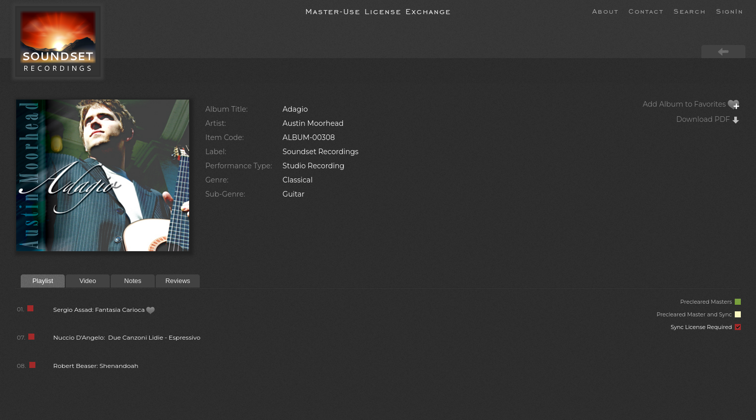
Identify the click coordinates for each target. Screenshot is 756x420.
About (605, 11)
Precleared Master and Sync (698, 314)
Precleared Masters (710, 302)
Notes (133, 281)
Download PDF (708, 119)
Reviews (177, 281)
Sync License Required (706, 327)
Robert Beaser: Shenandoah (95, 365)
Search (690, 11)
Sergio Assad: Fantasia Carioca (104, 309)
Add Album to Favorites (691, 104)
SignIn (729, 11)
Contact (646, 11)
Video (87, 281)
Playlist (42, 281)
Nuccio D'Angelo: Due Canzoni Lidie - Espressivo (126, 337)
